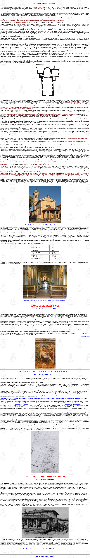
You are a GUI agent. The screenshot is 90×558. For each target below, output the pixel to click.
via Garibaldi (77, 404)
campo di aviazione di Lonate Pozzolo (67, 175)
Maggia (48, 118)
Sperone (63, 118)
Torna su (37, 556)
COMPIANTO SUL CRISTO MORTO (45, 306)
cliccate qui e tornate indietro (45, 553)
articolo (48, 230)
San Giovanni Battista (58, 393)
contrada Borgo (18, 404)
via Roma (26, 404)
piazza (4, 429)
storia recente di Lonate (29, 553)
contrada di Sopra (68, 404)
